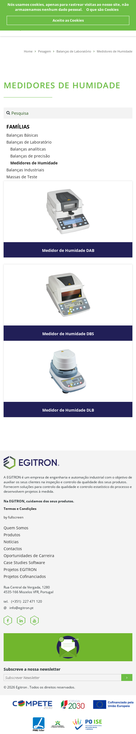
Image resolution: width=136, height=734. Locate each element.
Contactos (13, 548)
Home (28, 51)
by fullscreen (13, 517)
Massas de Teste (21, 176)
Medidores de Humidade (114, 51)
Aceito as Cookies (68, 20)
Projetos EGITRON (20, 569)
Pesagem (44, 51)
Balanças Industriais (25, 169)
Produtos (12, 534)
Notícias (11, 541)
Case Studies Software (24, 562)
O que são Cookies (102, 9)
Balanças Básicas (22, 135)
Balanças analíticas (28, 149)
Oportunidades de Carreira (29, 555)
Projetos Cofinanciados (25, 576)
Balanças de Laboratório (73, 51)
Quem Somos (16, 527)
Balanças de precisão (30, 156)
